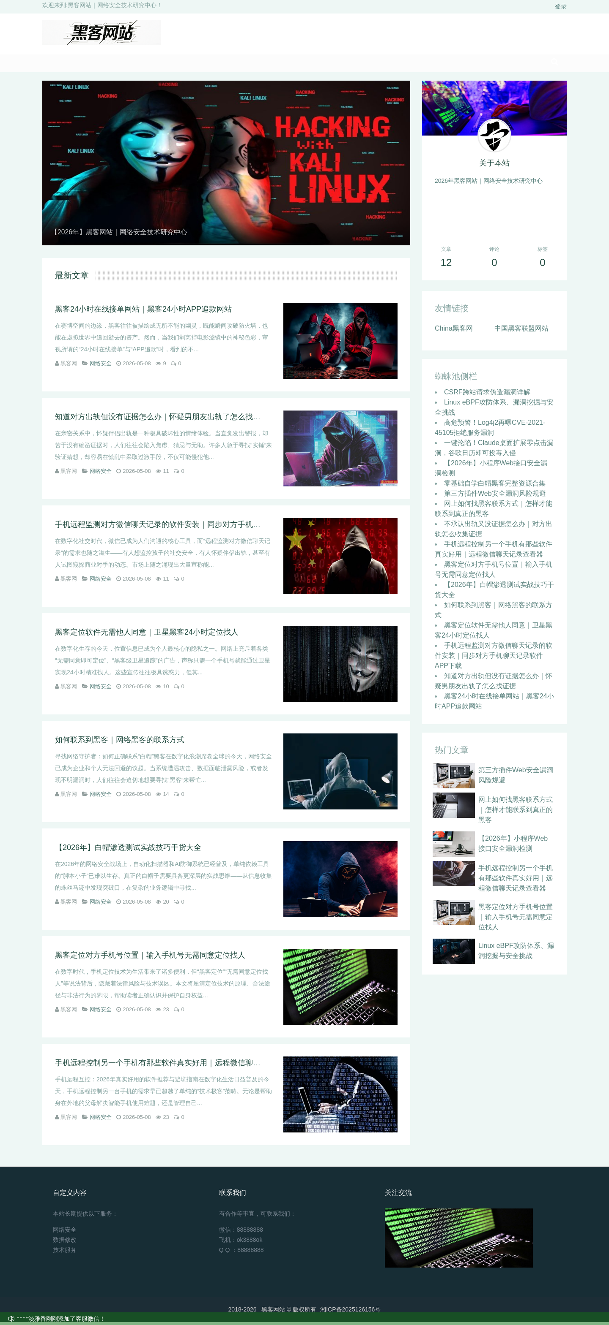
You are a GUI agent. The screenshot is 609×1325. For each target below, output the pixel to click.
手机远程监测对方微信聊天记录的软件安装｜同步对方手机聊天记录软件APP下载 (192, 527)
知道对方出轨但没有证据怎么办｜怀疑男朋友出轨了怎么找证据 (161, 419)
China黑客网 (454, 331)
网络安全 (101, 366)
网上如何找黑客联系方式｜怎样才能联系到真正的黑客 (515, 812)
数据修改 (65, 1242)
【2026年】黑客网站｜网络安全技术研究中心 (128, 235)
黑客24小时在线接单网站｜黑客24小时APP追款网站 (143, 312)
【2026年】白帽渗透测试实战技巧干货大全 (128, 850)
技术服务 (65, 1252)
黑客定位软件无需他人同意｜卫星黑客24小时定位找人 (147, 635)
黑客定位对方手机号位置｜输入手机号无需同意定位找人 (150, 958)
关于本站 (494, 166)
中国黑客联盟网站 (521, 331)
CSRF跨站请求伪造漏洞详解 (487, 395)
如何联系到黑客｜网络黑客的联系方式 (119, 743)
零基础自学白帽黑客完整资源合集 (495, 486)
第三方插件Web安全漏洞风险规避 (495, 496)
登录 (561, 6)
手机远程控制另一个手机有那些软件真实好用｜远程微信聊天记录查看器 (177, 1066)
